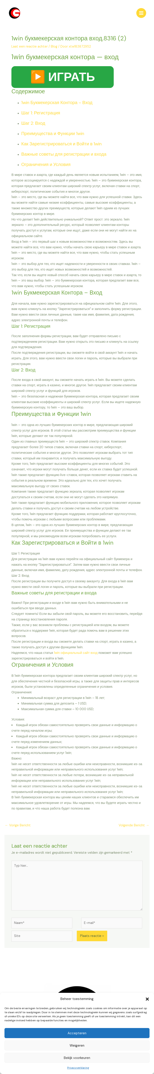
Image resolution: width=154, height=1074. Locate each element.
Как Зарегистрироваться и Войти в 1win (61, 145)
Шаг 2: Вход (33, 124)
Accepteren (77, 1033)
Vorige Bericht (18, 826)
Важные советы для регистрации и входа (63, 155)
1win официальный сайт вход (76, 653)
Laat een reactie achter (29, 47)
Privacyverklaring (78, 1068)
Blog (54, 47)
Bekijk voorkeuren (77, 1058)
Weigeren (77, 1045)
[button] (147, 999)
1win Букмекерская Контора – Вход (56, 103)
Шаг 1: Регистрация (40, 114)
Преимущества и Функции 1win (52, 134)
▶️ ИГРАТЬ (62, 77)
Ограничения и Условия (46, 165)
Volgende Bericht (134, 826)
